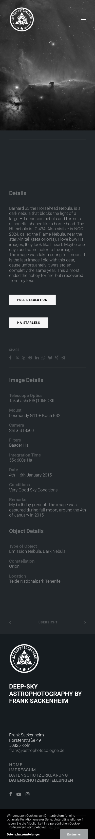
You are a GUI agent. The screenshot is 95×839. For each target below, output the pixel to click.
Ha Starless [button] (28, 341)
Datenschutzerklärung (38, 775)
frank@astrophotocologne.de (36, 750)
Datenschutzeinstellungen (41, 780)
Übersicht (47, 622)
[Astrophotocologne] (21, 19)
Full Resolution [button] (32, 318)
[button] (83, 19)
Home (16, 764)
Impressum (22, 769)
